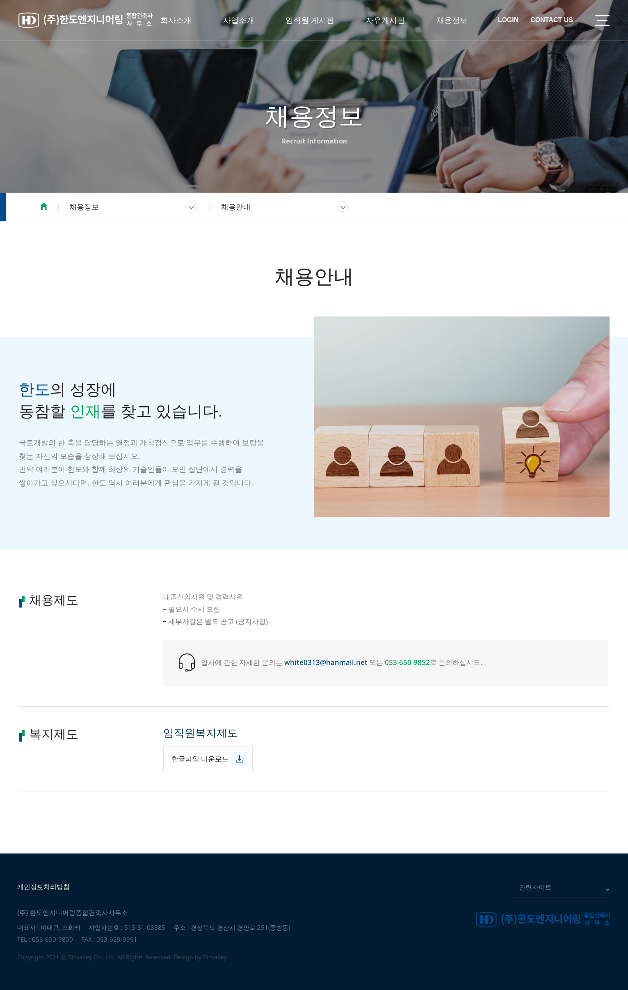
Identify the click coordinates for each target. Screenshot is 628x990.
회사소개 (176, 20)
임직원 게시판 (309, 20)
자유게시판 (385, 20)
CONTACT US (551, 19)
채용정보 (451, 20)
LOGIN (508, 19)
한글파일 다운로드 (209, 759)
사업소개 (238, 20)
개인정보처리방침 (43, 886)
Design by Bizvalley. (201, 957)
